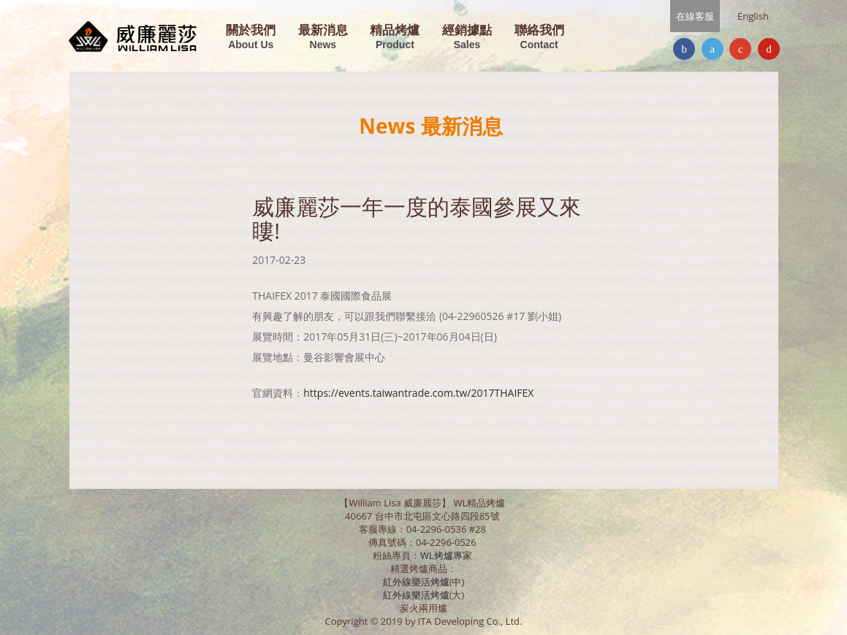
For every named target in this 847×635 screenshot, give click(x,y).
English (753, 16)
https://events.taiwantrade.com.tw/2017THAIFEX (418, 393)
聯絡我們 (539, 38)
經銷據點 (467, 38)
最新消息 (323, 38)
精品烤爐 (394, 38)
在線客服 (695, 16)
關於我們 (251, 38)
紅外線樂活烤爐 (416, 581)
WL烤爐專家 (447, 555)
